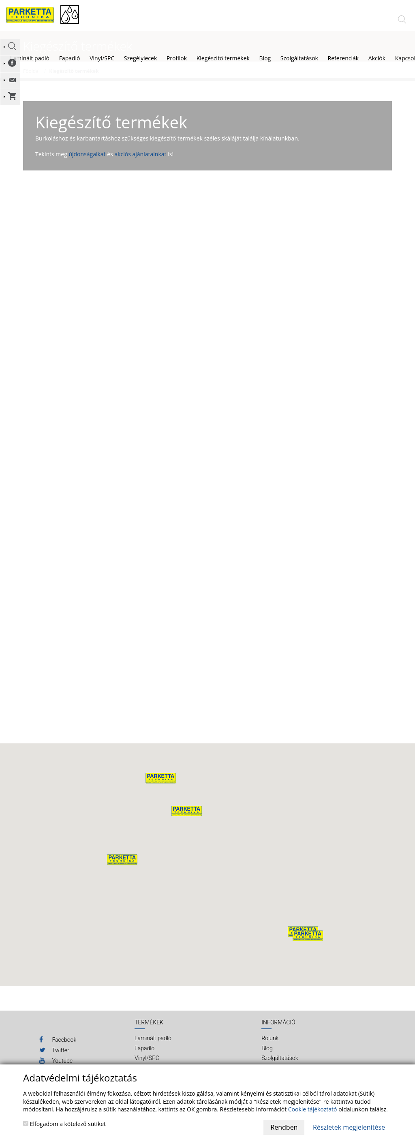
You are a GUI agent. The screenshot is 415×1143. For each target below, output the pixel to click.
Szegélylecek (140, 58)
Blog (266, 1056)
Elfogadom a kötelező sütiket (64, 1124)
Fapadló (69, 58)
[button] (186, 818)
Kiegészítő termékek (223, 58)
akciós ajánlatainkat (140, 162)
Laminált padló (29, 58)
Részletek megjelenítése (349, 1127)
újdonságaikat (86, 162)
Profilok (177, 58)
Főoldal (31, 79)
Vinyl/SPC (102, 58)
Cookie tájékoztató (312, 1109)
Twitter (54, 1057)
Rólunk (269, 1046)
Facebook (57, 1047)
